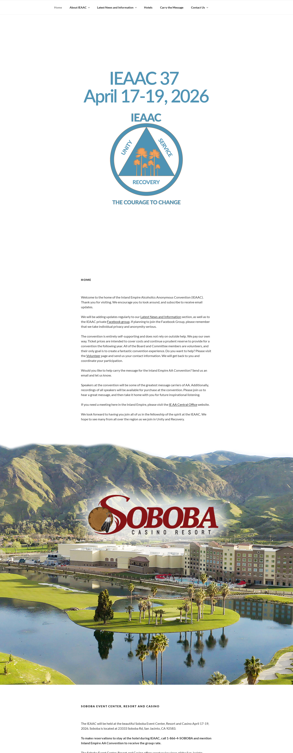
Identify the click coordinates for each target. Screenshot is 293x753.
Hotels (148, 7)
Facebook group (118, 321)
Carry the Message (171, 7)
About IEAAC (80, 7)
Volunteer (93, 356)
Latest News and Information (117, 7)
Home (58, 7)
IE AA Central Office (183, 404)
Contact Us (200, 7)
